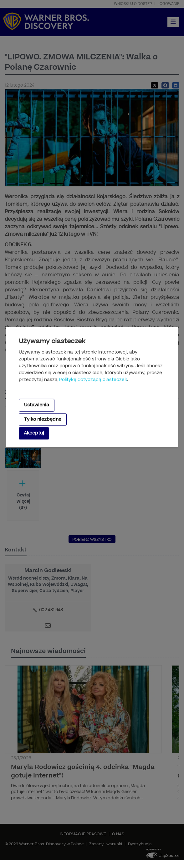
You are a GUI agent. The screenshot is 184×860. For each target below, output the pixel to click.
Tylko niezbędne (42, 419)
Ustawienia (36, 405)
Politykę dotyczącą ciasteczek (93, 379)
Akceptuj (34, 433)
